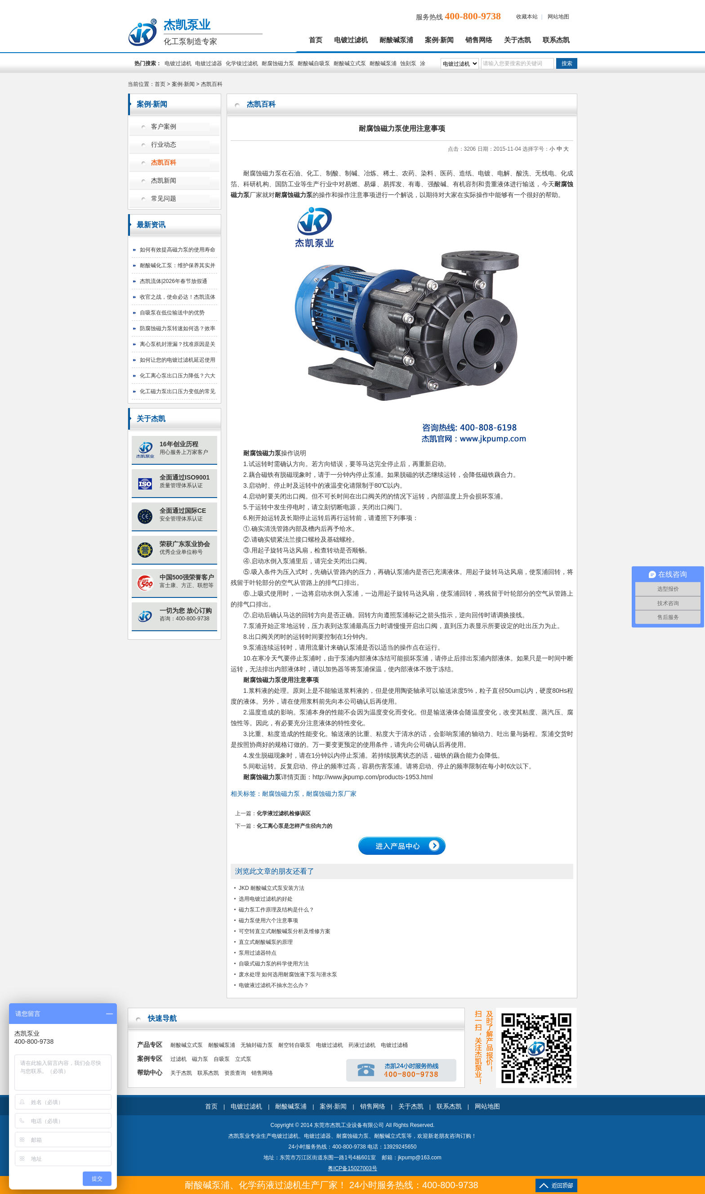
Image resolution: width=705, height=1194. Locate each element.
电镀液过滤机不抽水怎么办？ (274, 985)
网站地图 (558, 16)
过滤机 (178, 1059)
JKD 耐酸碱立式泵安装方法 (271, 888)
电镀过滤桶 (394, 1045)
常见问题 (163, 198)
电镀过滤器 (208, 63)
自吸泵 (222, 1059)
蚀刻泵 (408, 63)
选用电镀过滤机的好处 (266, 899)
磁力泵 (200, 1059)
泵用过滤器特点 (258, 953)
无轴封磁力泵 (257, 1045)
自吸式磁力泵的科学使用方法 (274, 964)
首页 (315, 40)
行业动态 (163, 144)
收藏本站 (527, 16)
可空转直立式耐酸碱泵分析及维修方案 (284, 931)
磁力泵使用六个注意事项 (268, 920)
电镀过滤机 (351, 40)
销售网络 (478, 40)
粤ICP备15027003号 (352, 1168)
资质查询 (235, 1073)
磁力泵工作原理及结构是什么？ (276, 910)
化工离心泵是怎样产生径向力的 (294, 826)
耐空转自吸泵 (294, 1045)
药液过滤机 (361, 1045)
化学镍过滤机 (242, 63)
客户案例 (163, 126)
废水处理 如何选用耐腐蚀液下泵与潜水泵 (288, 974)
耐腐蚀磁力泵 (278, 63)
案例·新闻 (439, 40)
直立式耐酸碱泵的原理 (266, 942)
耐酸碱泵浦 (396, 40)
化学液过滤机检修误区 (284, 813)
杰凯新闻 (163, 180)
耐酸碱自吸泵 (314, 63)
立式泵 (243, 1059)
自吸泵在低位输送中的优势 (172, 313)
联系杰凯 (556, 40)
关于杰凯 (517, 40)
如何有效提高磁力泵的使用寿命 (177, 250)
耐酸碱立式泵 (350, 63)
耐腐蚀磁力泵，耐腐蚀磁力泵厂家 (309, 793)
